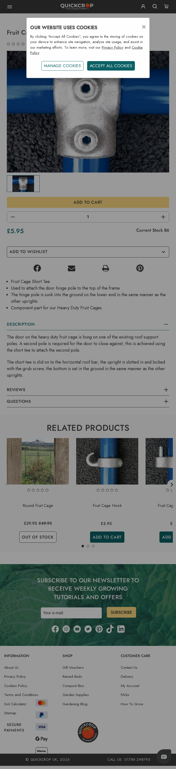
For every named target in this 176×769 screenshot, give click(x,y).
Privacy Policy (112, 47)
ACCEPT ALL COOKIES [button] (111, 66)
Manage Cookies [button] (62, 66)
